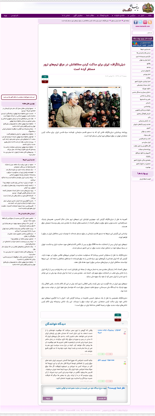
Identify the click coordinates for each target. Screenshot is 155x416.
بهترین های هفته (28, 103)
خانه (150, 15)
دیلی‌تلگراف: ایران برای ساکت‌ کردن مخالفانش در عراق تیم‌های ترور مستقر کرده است (85, 21)
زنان (150, 117)
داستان (149, 103)
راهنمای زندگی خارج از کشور (143, 160)
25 (102, 354)
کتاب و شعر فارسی (146, 139)
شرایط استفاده (122, 410)
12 (110, 381)
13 (102, 381)
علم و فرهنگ (103, 15)
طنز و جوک (148, 135)
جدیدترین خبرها (146, 49)
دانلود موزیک (147, 89)
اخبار (141, 15)
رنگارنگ (149, 157)
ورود (5, 15)
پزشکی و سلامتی (146, 96)
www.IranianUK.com (143, 26)
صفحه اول (126, 21)
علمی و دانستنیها (146, 99)
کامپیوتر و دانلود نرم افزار (144, 153)
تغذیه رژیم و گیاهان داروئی (143, 124)
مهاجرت (149, 167)
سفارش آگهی (78, 15)
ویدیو (150, 67)
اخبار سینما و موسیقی (145, 85)
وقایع (150, 64)
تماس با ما (66, 15)
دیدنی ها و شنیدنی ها (145, 53)
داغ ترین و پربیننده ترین (144, 56)
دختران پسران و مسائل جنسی (142, 92)
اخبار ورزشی (148, 74)
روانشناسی (148, 107)
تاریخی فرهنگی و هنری (145, 114)
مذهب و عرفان (147, 132)
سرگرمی (131, 15)
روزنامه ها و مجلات (145, 149)
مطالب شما (90, 15)
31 (110, 354)
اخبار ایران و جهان (116, 21)
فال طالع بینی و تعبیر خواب (143, 146)
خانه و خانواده (118, 15)
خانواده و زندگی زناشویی (144, 110)
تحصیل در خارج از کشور (144, 164)
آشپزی (150, 128)
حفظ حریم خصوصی (108, 410)
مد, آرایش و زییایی (146, 121)
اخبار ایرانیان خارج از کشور (144, 81)
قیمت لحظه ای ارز (146, 179)
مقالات (149, 78)
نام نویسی (14, 15)
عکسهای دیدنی (147, 71)
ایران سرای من (147, 142)
